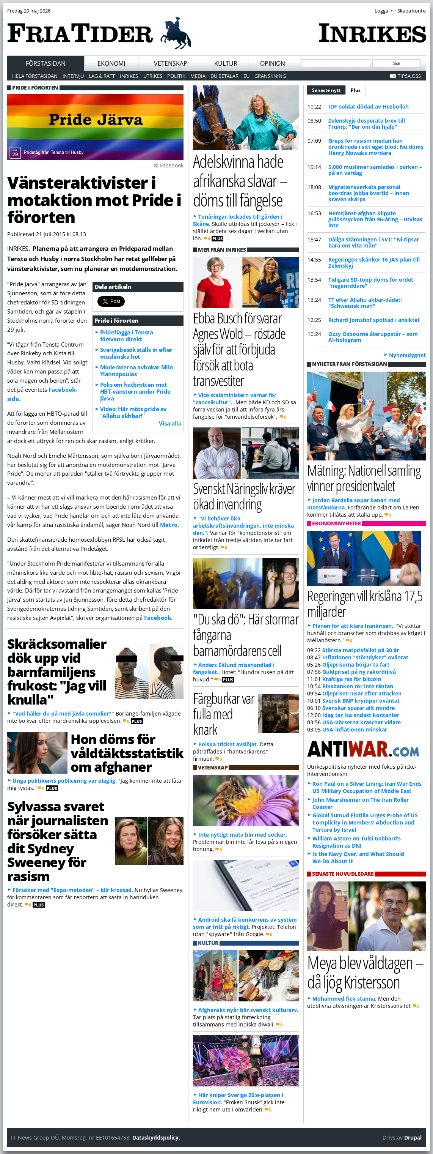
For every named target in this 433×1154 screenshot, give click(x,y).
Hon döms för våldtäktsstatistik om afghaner (127, 753)
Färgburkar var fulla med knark (223, 713)
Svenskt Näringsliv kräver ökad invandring (244, 496)
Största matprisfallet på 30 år (360, 650)
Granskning (270, 76)
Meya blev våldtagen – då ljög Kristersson (365, 972)
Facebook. (158, 617)
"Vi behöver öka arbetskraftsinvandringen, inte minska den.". (243, 525)
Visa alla (170, 423)
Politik (176, 76)
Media (198, 76)
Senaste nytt (329, 89)
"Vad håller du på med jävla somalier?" (63, 713)
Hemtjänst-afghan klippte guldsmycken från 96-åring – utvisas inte (375, 219)
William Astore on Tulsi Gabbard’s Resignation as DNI (356, 842)
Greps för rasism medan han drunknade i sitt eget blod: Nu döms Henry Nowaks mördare (376, 146)
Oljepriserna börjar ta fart (355, 664)
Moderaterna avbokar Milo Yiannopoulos (136, 370)
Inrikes (129, 76)
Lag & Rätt (102, 76)
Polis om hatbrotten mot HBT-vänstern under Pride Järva (135, 391)
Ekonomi (111, 63)
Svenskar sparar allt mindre (358, 707)
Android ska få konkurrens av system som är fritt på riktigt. (245, 923)
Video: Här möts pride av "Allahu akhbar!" (133, 412)
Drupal (413, 1137)
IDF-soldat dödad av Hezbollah (368, 106)
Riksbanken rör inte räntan (357, 686)
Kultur (225, 63)
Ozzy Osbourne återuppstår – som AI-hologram (373, 337)
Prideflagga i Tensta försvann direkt (126, 335)
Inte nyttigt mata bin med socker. (242, 834)
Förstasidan (46, 63)
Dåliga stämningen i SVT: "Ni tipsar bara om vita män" (373, 242)
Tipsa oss (409, 76)
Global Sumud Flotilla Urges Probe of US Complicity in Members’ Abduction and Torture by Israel (365, 822)
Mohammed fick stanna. (344, 998)
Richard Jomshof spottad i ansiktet (374, 319)
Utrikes (152, 76)
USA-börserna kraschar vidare (361, 722)
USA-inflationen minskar (354, 729)
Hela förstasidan (35, 76)
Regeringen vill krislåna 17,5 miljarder (364, 603)
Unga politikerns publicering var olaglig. (65, 780)
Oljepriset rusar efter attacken (362, 693)
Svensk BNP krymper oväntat (361, 700)
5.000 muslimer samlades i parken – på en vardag (375, 170)
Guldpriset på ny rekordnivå (359, 671)
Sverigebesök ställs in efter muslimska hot (136, 353)
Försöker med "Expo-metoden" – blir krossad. (73, 890)
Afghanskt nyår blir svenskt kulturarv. (248, 1010)
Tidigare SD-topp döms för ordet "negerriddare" (370, 282)
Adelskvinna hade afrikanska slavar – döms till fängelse (240, 179)
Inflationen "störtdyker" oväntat (365, 657)
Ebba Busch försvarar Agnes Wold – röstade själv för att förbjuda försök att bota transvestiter (239, 348)
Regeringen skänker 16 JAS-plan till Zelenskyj (374, 262)
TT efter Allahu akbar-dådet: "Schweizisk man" (365, 302)
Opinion (272, 63)
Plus (356, 90)
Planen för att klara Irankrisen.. (353, 625)
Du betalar (224, 76)
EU (246, 76)
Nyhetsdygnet (407, 355)
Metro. (169, 524)
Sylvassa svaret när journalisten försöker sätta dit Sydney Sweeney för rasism (57, 841)
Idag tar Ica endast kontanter (360, 715)
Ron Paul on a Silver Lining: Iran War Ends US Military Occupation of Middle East (367, 787)
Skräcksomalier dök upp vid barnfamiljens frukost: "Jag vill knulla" (56, 671)
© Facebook (169, 165)
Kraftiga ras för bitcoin (351, 679)
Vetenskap (170, 63)
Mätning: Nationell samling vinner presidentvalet (363, 477)
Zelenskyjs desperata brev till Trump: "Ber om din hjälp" (366, 123)
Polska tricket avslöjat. (228, 744)
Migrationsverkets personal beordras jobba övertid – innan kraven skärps (368, 193)
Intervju (73, 76)
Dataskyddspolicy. (156, 1137)
